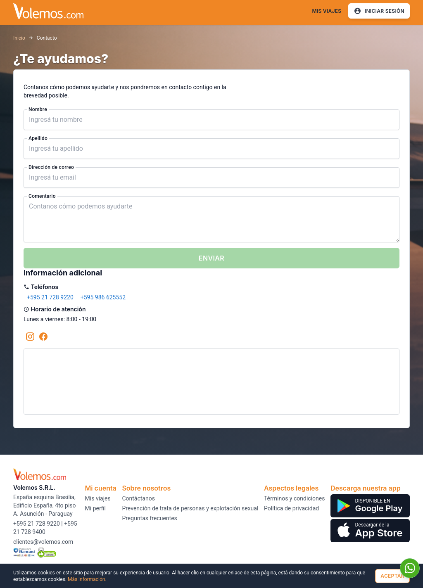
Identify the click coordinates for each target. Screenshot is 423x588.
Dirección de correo (51, 167)
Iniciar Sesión (379, 11)
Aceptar (392, 576)
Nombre (38, 109)
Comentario (42, 196)
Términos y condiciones (294, 498)
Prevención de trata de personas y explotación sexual (190, 508)
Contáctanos (138, 498)
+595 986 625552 (103, 297)
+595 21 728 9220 (50, 297)
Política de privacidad (291, 508)
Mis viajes (326, 11)
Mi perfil (95, 508)
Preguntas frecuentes (149, 518)
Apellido (38, 138)
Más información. (87, 579)
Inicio (19, 38)
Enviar (211, 258)
